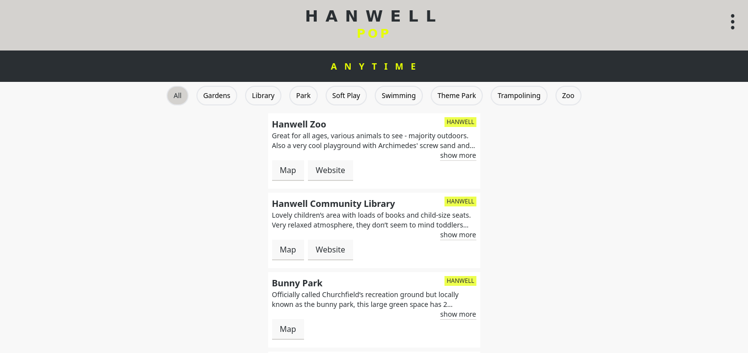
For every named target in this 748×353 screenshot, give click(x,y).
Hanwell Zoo (299, 124)
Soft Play (346, 95)
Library (263, 95)
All (177, 95)
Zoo (568, 95)
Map (288, 170)
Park (303, 95)
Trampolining (519, 95)
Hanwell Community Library (333, 203)
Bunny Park (297, 283)
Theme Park (457, 95)
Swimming (399, 95)
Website (330, 170)
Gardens (216, 95)
